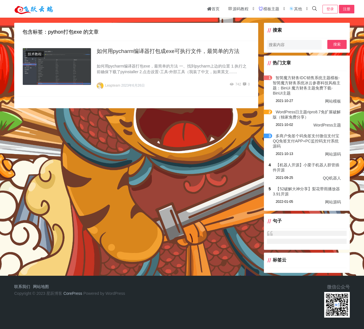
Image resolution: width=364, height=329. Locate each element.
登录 (330, 9)
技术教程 (35, 54)
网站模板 (333, 101)
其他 (295, 8)
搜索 (337, 44)
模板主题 (268, 8)
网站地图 (41, 286)
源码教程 (238, 8)
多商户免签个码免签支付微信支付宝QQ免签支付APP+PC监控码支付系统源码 (306, 141)
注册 (346, 9)
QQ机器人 (332, 178)
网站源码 (333, 154)
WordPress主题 (327, 125)
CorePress (72, 293)
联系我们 (22, 286)
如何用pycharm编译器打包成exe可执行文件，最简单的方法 (168, 51)
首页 (213, 9)
